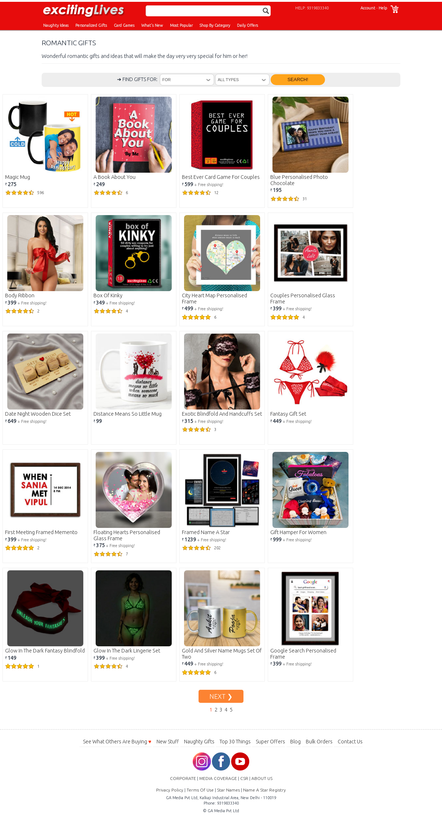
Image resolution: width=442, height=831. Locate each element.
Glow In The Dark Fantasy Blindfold (45, 651)
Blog (295, 741)
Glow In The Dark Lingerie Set (126, 651)
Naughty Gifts (199, 741)
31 (288, 199)
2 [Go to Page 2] (215, 710)
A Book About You (114, 177)
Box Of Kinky (107, 295)
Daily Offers (247, 25)
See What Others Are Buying (117, 741)
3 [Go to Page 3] (221, 710)
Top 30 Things (235, 741)
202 (201, 548)
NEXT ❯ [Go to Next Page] (221, 696)
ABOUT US (261, 778)
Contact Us (350, 741)
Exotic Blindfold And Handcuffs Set (222, 414)
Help (383, 8)
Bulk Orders (319, 741)
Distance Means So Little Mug (127, 414)
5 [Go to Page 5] (231, 710)
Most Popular (181, 25)
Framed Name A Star (206, 532)
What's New (152, 25)
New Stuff (168, 741)
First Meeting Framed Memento (41, 532)
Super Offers (270, 741)
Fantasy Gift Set (288, 414)
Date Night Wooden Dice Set (38, 414)
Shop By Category (215, 25)
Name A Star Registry (264, 790)
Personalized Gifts (91, 25)
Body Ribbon (19, 295)
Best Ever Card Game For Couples (221, 177)
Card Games (124, 25)
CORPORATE (183, 778)
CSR (244, 778)
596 (24, 192)
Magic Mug (17, 177)
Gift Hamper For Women (298, 532)
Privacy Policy (169, 790)
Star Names (228, 790)
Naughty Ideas (55, 25)
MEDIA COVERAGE (218, 778)
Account (367, 8)
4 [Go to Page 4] (226, 710)
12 (200, 192)
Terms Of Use (200, 790)
